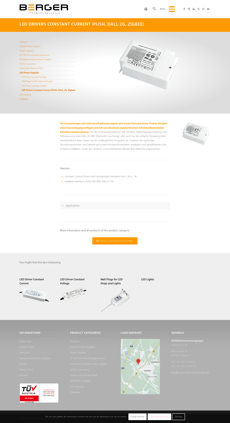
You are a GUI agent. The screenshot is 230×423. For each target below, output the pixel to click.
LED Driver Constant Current (34, 86)
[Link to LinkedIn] (193, 9)
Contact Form (26, 347)
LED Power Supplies (29, 73)
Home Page (25, 341)
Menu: (162, 9)
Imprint (23, 364)
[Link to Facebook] (184, 9)
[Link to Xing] (189, 9)
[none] (146, 9)
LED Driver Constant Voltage (34, 77)
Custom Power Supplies (29, 46)
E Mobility (23, 99)
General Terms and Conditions (35, 358)
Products (23, 42)
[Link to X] (198, 9)
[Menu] (171, 9)
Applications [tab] (71, 205)
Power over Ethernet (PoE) (31, 68)
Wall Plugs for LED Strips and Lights (37, 81)
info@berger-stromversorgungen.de (190, 372)
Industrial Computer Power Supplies (35, 59)
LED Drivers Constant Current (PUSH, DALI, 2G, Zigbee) (48, 90)
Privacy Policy (26, 370)
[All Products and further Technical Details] (115, 241)
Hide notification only (159, 417)
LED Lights (147, 279)
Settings (178, 417)
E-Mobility (75, 392)
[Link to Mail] (208, 9)
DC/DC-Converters (27, 64)
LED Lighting (25, 95)
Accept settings (137, 417)
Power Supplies (26, 51)
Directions (24, 352)
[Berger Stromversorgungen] (43, 9)
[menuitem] (154, 9)
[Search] (154, 9)
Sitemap (23, 375)
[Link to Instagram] (203, 9)
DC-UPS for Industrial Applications (34, 55)
